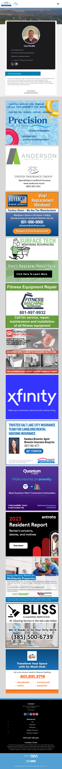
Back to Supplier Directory (12, 20)
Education (32, 724)
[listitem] (13, 63)
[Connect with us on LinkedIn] (31, 714)
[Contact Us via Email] (37, 714)
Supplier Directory (32, 730)
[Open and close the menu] (36, 3)
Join (32, 722)
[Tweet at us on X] (28, 714)
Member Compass (32, 733)
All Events (32, 727)
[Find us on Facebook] (25, 714)
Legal (46, 766)
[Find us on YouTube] (34, 714)
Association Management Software (31, 761)
